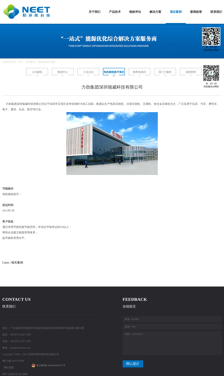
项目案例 (30, 62)
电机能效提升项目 (47, 62)
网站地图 (8, 367)
